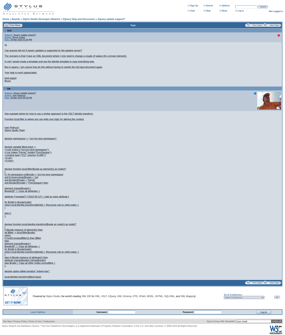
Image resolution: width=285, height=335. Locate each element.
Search (209, 5)
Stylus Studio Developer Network (41, 19)
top (7, 88)
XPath (142, 296)
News (224, 10)
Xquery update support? (111, 19)
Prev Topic (257, 25)
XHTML (159, 296)
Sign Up (194, 5)
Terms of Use (35, 321)
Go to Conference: (233, 295)
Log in (241, 10)
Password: (188, 312)
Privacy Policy (20, 321)
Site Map (7, 321)
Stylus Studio (53, 296)
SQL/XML (169, 296)
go (277, 297)
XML (97, 296)
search (263, 7)
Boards (16, 19)
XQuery (112, 296)
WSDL (150, 296)
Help (208, 10)
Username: (102, 312)
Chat (192, 10)
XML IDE (86, 296)
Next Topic (274, 25)
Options (226, 5)
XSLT (104, 296)
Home (6, 19)
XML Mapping (187, 296)
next (8, 30)
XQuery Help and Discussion (79, 19)
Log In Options (37, 312)
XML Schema (124, 296)
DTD (135, 296)
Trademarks (49, 321)
